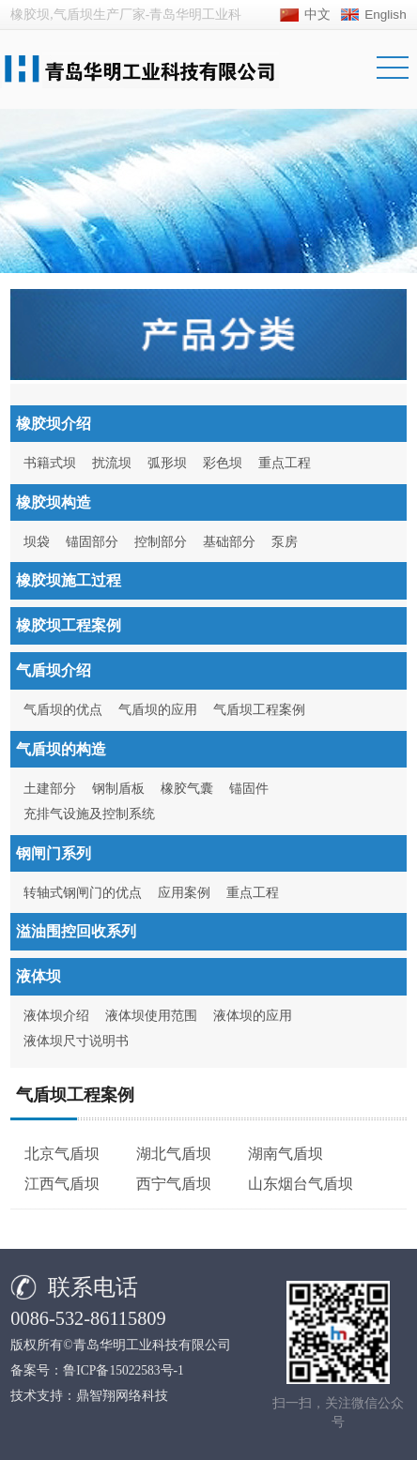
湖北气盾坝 (173, 1154)
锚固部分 (92, 542)
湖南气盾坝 (285, 1154)
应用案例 (184, 893)
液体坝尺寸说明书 (76, 1041)
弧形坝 (167, 463)
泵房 (284, 542)
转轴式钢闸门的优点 (82, 893)
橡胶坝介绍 (53, 424)
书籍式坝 (49, 463)
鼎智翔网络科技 (122, 1396)
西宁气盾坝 (173, 1184)
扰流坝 (111, 463)
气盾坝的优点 (62, 710)
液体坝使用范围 (151, 1016)
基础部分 (229, 542)
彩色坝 (222, 463)
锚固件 (249, 789)
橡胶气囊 (187, 789)
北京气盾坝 (62, 1154)
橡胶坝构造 (53, 502)
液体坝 (38, 976)
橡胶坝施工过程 (68, 580)
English (385, 15)
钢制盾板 (118, 789)
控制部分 (160, 542)
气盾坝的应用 (157, 710)
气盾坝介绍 (53, 670)
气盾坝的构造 (61, 749)
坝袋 (36, 542)
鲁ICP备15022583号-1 (123, 1370)
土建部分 (49, 789)
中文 (317, 15)
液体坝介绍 (56, 1016)
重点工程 (284, 463)
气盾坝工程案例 (259, 710)
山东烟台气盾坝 (300, 1184)
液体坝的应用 (252, 1016)
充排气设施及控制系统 (89, 814)
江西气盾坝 (62, 1184)
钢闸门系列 (53, 853)
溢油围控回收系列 (76, 931)
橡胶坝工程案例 (68, 625)
